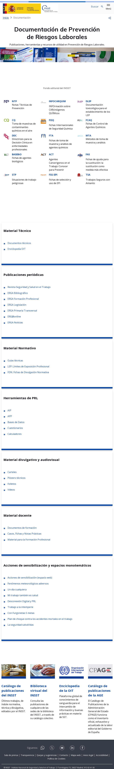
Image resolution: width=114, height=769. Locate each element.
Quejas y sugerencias (47, 757)
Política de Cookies (56, 761)
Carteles (12, 474)
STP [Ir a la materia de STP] (14, 177)
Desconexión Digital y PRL (22, 603)
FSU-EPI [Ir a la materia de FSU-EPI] (53, 177)
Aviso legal (88, 757)
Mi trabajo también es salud (23, 597)
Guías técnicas (15, 362)
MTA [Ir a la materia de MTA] (88, 137)
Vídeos (11, 492)
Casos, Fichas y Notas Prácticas (24, 536)
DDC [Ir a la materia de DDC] (14, 137)
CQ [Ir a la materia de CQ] (13, 122)
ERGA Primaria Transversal (22, 312)
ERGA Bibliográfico (18, 295)
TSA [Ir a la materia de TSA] (88, 177)
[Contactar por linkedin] (72, 751)
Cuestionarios (15, 430)
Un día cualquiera (17, 591)
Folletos (12, 486)
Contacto (63, 757)
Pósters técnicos (16, 480)
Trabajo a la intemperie (20, 609)
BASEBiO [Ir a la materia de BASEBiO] (17, 156)
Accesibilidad (102, 757)
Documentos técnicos (19, 245)
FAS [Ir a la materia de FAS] (88, 156)
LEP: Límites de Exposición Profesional (28, 368)
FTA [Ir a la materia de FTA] (51, 137)
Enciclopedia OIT (17, 251)
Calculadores (15, 436)
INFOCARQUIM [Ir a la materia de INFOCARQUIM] (57, 103)
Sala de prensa (11, 757)
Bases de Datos (16, 424)
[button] (108, 6)
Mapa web (76, 757)
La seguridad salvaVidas (21, 627)
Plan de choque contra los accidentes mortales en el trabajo (40, 621)
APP (10, 418)
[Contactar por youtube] (62, 751)
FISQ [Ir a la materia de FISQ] (51, 122)
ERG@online (14, 318)
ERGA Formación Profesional (23, 301)
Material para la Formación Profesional (29, 541)
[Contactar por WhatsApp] (42, 751)
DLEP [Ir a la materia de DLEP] (88, 103)
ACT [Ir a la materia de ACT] (51, 156)
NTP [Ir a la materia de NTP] (14, 103)
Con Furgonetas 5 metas (21, 615)
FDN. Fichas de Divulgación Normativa (28, 374)
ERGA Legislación (17, 307)
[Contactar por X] (52, 751)
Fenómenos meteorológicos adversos (28, 585)
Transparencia (27, 757)
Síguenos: (32, 750)
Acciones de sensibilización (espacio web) (30, 580)
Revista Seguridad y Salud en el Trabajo (29, 289)
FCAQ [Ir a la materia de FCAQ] (89, 122)
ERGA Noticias (15, 324)
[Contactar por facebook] (82, 751)
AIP (9, 412)
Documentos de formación (22, 530)
